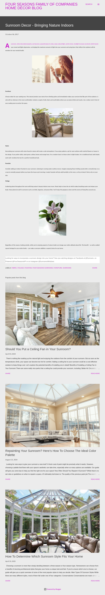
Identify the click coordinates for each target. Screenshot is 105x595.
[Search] (88, 4)
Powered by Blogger (52, 589)
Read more (95, 373)
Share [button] (94, 268)
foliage (21, 268)
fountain (28, 268)
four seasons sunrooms (43, 268)
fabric (14, 268)
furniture (58, 268)
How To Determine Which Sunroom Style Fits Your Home (44, 556)
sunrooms (67, 268)
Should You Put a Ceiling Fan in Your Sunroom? (38, 349)
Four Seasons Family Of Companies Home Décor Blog (41, 6)
